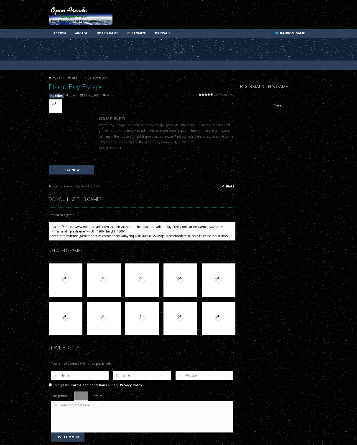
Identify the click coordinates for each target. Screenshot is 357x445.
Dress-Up (163, 33)
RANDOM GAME (292, 33)
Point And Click (90, 185)
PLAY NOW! (72, 169)
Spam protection (61, 394)
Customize (136, 33)
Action (59, 33)
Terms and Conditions (89, 384)
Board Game (107, 33)
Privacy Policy (131, 384)
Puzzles (72, 77)
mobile (74, 185)
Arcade (81, 33)
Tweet (277, 105)
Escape (64, 185)
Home (56, 77)
